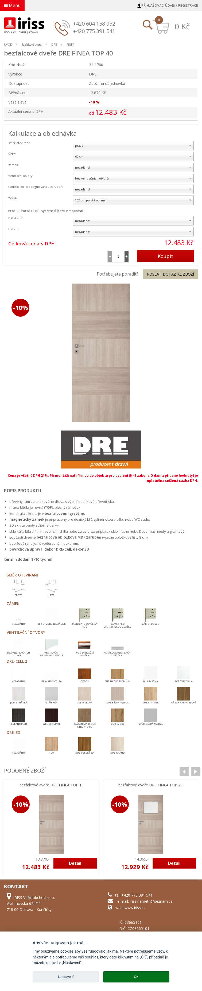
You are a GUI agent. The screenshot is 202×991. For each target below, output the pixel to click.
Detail (75, 863)
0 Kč (182, 26)
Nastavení (65, 977)
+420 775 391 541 (94, 31)
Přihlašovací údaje (158, 5)
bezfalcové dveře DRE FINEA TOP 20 (150, 785)
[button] (127, 256)
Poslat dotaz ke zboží (170, 274)
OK (136, 977)
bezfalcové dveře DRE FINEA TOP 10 (52, 785)
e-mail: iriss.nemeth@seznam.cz (144, 901)
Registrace (188, 5)
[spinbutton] (118, 256)
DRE (54, 44)
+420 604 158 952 (94, 23)
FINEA (70, 44)
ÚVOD (8, 44)
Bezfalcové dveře (31, 44)
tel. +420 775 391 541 (134, 895)
